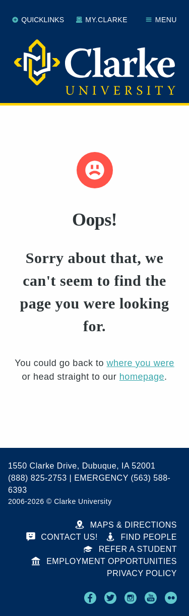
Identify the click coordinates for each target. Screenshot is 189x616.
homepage (141, 377)
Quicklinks (38, 19)
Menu (161, 19)
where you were (140, 363)
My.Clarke (102, 19)
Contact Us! (62, 537)
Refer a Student (130, 549)
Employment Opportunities (104, 561)
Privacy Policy (142, 573)
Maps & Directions (126, 525)
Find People (141, 537)
